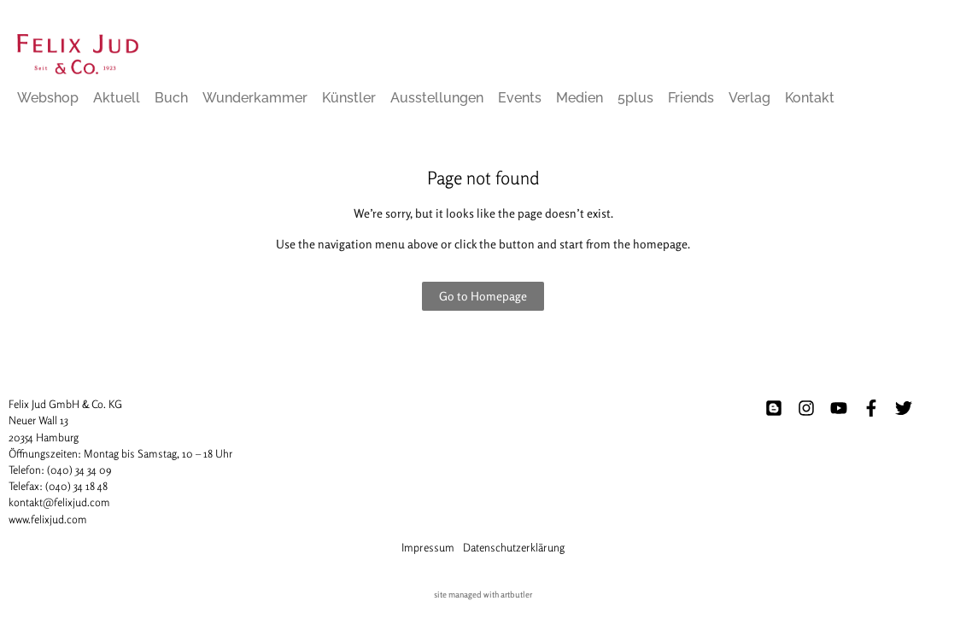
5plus (635, 98)
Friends (691, 98)
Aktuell (116, 98)
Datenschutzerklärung (514, 547)
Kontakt (809, 98)
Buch (171, 98)
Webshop (48, 98)
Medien (579, 98)
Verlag (749, 98)
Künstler (349, 98)
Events (520, 98)
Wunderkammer (254, 98)
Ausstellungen (436, 98)
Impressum (427, 547)
